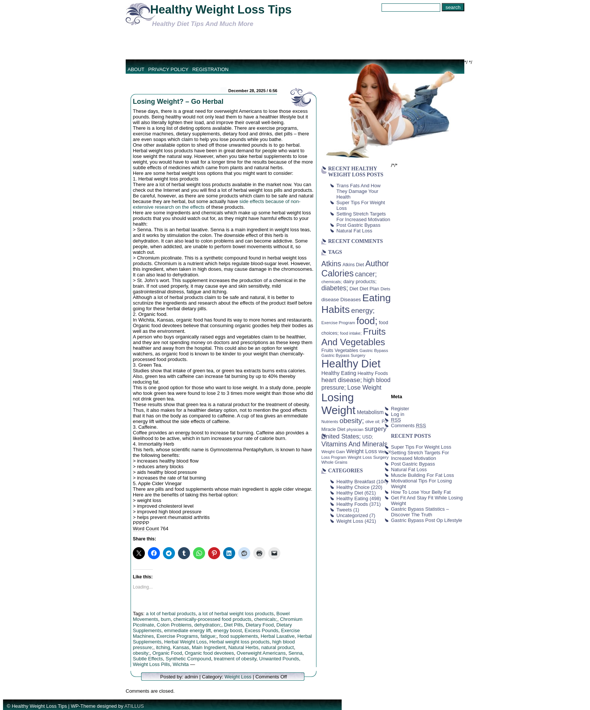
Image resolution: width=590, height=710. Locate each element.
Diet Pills (233, 625)
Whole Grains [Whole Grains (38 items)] (334, 462)
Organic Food (167, 653)
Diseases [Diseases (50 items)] (351, 299)
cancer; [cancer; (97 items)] (366, 274)
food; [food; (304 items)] (366, 321)
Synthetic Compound (188, 658)
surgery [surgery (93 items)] (375, 428)
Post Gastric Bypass (358, 225)
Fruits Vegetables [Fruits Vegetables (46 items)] (339, 350)
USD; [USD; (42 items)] (367, 437)
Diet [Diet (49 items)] (354, 288)
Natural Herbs (243, 647)
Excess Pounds (261, 630)
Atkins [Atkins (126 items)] (331, 263)
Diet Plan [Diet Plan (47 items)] (369, 288)
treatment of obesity (235, 658)
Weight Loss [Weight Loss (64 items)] (361, 451)
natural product (277, 647)
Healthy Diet (349, 493)
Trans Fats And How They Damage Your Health (358, 191)
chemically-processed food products (212, 619)
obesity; (141, 653)
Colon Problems (174, 625)
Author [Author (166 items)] (377, 263)
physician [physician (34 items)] (355, 429)
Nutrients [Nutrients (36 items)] (329, 421)
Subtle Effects (148, 658)
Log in (397, 414)
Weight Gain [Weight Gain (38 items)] (333, 451)
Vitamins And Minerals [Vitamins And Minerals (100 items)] (354, 444)
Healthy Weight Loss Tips (221, 9)
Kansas (181, 647)
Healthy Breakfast (355, 481)
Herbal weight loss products (240, 642)
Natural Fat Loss (354, 231)
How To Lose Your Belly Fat (421, 492)
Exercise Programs (177, 636)
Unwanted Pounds (279, 658)
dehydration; (207, 625)
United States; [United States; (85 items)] (341, 436)
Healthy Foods (352, 504)
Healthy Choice (353, 487)
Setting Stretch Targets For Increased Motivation (363, 216)
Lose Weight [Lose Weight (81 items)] (364, 387)
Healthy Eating (352, 498)
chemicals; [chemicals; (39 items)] (331, 281)
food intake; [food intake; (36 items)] (351, 333)
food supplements (238, 636)
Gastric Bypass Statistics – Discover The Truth (420, 511)
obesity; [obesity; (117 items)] (351, 421)
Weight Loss (238, 677)
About (136, 69)
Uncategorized (352, 515)
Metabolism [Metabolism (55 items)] (370, 412)
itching (163, 647)
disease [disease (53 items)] (330, 299)
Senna (295, 653)
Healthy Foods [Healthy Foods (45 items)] (372, 373)
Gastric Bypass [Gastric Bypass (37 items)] (374, 350)
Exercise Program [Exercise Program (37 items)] (338, 322)
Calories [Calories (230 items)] (337, 273)
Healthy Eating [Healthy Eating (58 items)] (338, 373)
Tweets (344, 510)
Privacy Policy (168, 69)
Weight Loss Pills (151, 664)
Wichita (181, 664)
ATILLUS (134, 706)
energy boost (228, 630)
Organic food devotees (209, 653)
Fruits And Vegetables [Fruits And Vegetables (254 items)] (353, 336)
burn (165, 619)
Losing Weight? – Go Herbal (178, 101)
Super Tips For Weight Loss (421, 447)
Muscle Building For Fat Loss (422, 475)
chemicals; (265, 619)
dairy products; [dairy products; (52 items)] (359, 281)
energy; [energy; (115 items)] (363, 310)
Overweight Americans (261, 653)
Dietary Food (260, 625)
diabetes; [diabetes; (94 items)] (334, 288)
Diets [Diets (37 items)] (385, 289)
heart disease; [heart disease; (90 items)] (341, 380)
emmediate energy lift (187, 630)
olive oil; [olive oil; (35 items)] (372, 421)
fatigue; (209, 636)
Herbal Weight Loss (185, 642)
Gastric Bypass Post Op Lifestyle (426, 520)
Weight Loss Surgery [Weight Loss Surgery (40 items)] (368, 457)
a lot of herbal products (171, 613)
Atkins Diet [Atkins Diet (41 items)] (353, 264)
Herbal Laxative (278, 636)
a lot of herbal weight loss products (236, 613)
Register (400, 408)
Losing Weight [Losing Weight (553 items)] (338, 403)
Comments (408, 425)
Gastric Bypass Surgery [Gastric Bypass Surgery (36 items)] (343, 355)
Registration (210, 69)
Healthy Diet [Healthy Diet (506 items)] (350, 364)
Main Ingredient (209, 647)
